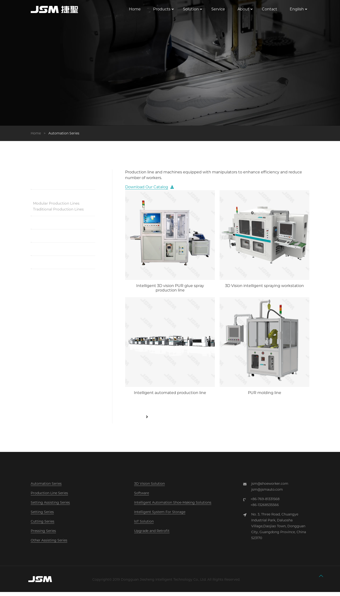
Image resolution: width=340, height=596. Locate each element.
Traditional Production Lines (59, 213)
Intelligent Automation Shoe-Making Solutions (172, 506)
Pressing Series (43, 535)
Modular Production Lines (57, 207)
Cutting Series (42, 525)
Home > (39, 137)
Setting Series (42, 516)
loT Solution (144, 525)
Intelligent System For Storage (159, 516)
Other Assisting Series (49, 544)
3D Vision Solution (149, 487)
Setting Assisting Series (50, 506)
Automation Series (46, 487)
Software (141, 497)
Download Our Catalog (146, 191)
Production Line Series (49, 497)
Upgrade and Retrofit (152, 535)
